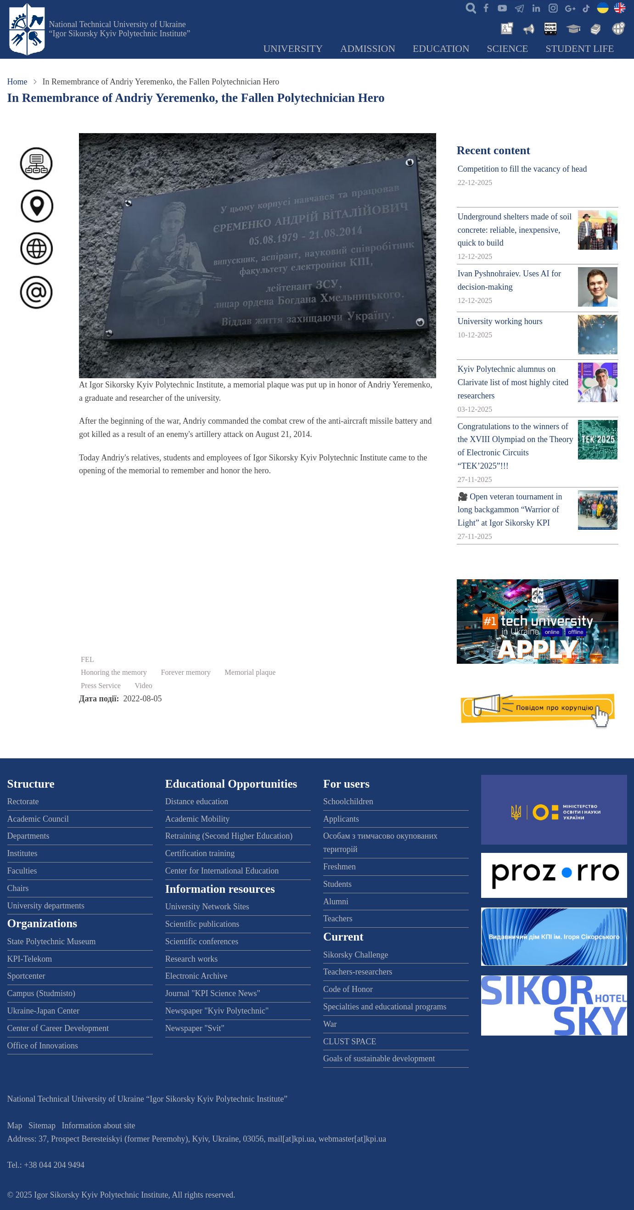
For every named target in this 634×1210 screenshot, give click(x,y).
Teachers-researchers (358, 971)
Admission (367, 48)
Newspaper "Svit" (194, 1028)
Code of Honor (348, 989)
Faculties (22, 870)
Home (17, 81)
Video (143, 686)
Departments (28, 835)
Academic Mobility (197, 818)
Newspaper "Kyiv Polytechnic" (217, 1010)
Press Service (101, 686)
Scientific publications (202, 924)
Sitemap (42, 1125)
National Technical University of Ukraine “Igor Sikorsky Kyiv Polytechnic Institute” (120, 29)
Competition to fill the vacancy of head (522, 169)
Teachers (338, 918)
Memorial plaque (249, 672)
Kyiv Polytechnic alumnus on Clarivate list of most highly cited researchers (513, 382)
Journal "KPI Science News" (212, 993)
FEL (87, 659)
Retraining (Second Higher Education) (228, 835)
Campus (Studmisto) (41, 993)
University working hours (500, 321)
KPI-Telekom (29, 959)
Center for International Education (222, 870)
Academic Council (38, 818)
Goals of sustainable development (379, 1058)
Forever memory (185, 672)
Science (507, 48)
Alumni (335, 901)
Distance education (196, 801)
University (293, 48)
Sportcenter (26, 975)
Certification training (200, 853)
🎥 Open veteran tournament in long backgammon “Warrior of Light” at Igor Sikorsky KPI (510, 510)
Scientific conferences (201, 941)
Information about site (98, 1125)
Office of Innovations (43, 1045)
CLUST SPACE (349, 1041)
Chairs (18, 888)
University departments (45, 905)
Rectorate (23, 801)
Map (14, 1125)
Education (441, 48)
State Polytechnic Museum (51, 941)
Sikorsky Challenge (355, 954)
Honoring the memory (114, 672)
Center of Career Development (58, 1028)
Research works (191, 959)
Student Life (580, 48)
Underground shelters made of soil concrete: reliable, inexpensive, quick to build (515, 230)
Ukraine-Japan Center (43, 1010)
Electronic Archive (196, 975)
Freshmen (339, 866)
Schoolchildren (348, 801)
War (330, 1024)
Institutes (22, 853)
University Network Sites (207, 906)
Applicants (341, 818)
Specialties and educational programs (384, 1006)
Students (337, 884)
